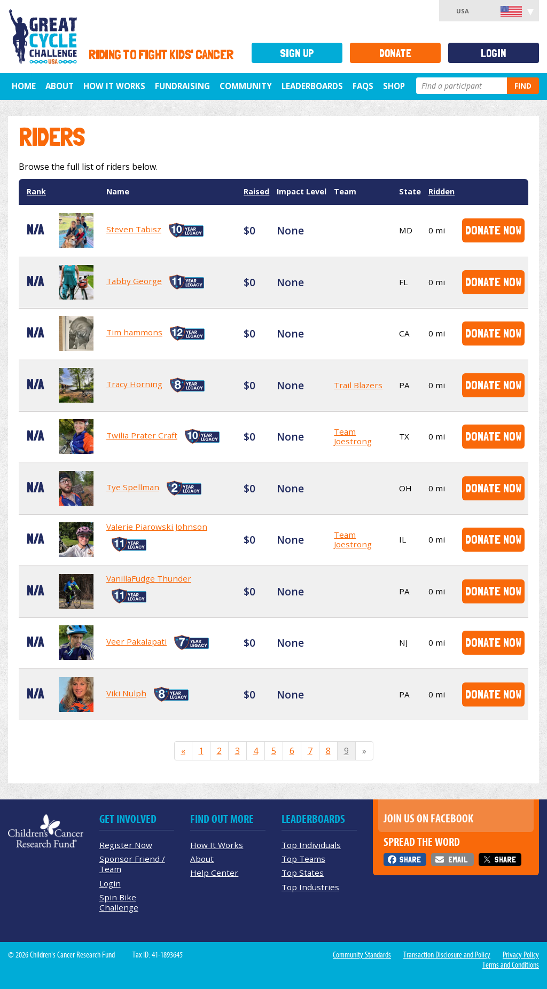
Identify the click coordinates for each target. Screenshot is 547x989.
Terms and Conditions (510, 965)
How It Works (114, 86)
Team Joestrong (353, 436)
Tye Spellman (132, 487)
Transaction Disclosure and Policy (446, 955)
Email (457, 859)
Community (246, 86)
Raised (256, 191)
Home (24, 86)
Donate (395, 53)
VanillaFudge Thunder (148, 578)
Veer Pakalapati (136, 641)
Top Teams (303, 858)
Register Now (125, 844)
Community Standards (362, 955)
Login (493, 53)
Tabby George (134, 281)
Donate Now (493, 230)
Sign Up (297, 53)
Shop (394, 86)
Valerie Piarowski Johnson (156, 526)
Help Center (214, 872)
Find (523, 86)
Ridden (441, 191)
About (59, 86)
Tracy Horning (134, 384)
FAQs (363, 86)
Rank (36, 191)
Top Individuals (311, 844)
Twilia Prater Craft (141, 435)
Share (410, 859)
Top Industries (310, 887)
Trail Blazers (358, 385)
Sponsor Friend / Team (132, 863)
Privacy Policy (521, 955)
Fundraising (182, 86)
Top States (303, 872)
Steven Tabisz (133, 229)
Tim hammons (134, 332)
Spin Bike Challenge (118, 902)
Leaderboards (312, 86)
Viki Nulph (126, 693)
